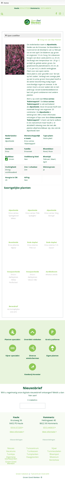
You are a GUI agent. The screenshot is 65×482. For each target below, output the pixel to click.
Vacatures (11, 451)
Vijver (54, 448)
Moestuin (54, 457)
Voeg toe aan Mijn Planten (50, 39)
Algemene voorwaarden (11, 458)
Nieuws (10, 448)
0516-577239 (25, 8)
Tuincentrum (32, 448)
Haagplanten (32, 457)
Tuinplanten (32, 454)
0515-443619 (46, 8)
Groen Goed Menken (10, 462)
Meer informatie (16, 431)
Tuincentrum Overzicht (40, 474)
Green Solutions (22, 474)
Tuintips (11, 454)
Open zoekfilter (12, 35)
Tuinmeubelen (54, 451)
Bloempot (54, 454)
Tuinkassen (32, 451)
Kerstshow (54, 460)
